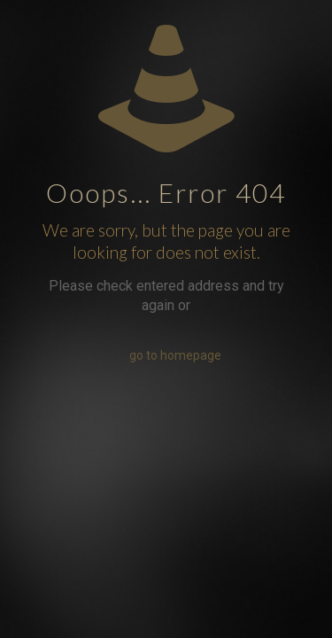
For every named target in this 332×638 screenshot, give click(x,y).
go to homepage (175, 355)
